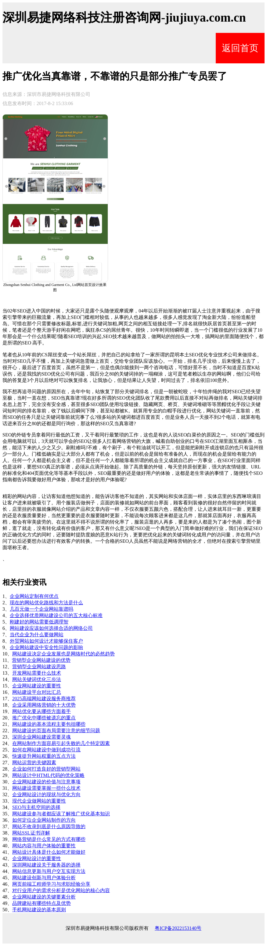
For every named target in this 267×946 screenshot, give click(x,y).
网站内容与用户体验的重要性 (44, 845)
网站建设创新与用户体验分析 (44, 877)
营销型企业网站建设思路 (39, 666)
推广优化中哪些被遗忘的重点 (44, 717)
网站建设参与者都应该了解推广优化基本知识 (61, 813)
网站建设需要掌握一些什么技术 (46, 788)
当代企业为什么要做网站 (36, 634)
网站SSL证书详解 (31, 832)
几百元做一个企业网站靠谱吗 (41, 609)
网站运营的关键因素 (34, 762)
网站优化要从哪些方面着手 (41, 711)
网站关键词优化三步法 (36, 679)
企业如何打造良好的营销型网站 (46, 768)
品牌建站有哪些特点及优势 (41, 903)
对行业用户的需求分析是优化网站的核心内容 (61, 890)
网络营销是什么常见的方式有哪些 (48, 839)
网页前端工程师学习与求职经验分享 (51, 884)
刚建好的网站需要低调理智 (39, 621)
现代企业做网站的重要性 (39, 800)
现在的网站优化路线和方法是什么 (46, 602)
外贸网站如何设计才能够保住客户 (46, 641)
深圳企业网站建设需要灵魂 (41, 737)
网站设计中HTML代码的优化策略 (48, 775)
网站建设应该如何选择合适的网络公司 (51, 628)
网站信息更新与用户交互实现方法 (48, 871)
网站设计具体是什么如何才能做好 (48, 852)
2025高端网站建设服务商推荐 (44, 698)
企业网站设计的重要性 (36, 858)
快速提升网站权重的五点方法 (44, 756)
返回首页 (240, 48)
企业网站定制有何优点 (34, 596)
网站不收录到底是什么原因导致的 (48, 826)
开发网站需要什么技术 (36, 673)
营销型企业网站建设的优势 (41, 660)
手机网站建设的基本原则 (39, 909)
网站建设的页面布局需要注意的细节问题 (56, 730)
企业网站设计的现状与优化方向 (46, 794)
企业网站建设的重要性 (36, 685)
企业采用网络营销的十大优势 (44, 705)
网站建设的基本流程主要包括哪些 (48, 724)
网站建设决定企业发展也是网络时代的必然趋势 (63, 653)
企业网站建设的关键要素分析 (44, 896)
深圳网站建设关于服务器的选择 (46, 864)
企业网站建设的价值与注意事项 (46, 781)
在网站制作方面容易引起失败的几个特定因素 (61, 743)
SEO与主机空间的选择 (36, 807)
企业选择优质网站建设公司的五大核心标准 (56, 615)
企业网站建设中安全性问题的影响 (46, 647)
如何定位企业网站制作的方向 (44, 820)
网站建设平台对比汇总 (36, 692)
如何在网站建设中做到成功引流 (46, 749)
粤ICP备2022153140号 (178, 928)
